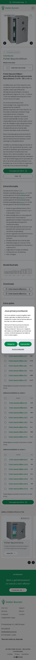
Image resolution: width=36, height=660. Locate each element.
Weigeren (11, 344)
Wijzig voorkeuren (18, 349)
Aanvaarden (25, 344)
